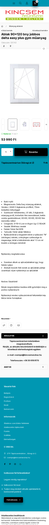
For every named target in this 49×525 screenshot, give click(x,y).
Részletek (5, 319)
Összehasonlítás (4, 325)
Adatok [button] (7, 367)
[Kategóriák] (13, 3)
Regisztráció (9, 397)
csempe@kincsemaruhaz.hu (18, 457)
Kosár (6, 405)
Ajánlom (18, 325)
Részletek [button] (9, 336)
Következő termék (40, 31)
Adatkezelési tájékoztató (14, 427)
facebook (4, 464)
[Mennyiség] (6, 152)
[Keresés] (20, 3)
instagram (15, 464)
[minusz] (11, 154)
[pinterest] (10, 46)
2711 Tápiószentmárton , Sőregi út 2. (21, 453)
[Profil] (27, 3)
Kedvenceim (9, 409)
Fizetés (7, 431)
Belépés (7, 393)
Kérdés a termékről (11, 325)
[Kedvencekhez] (43, 48)
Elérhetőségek (10, 439)
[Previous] (3, 124)
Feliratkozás (12, 500)
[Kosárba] (31, 152)
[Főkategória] (2, 26)
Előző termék (7, 31)
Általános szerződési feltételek (16, 423)
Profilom (7, 401)
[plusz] (11, 150)
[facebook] (4, 46)
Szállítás (7, 435)
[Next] (46, 124)
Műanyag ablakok (16, 26)
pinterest (10, 464)
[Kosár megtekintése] (35, 3)
